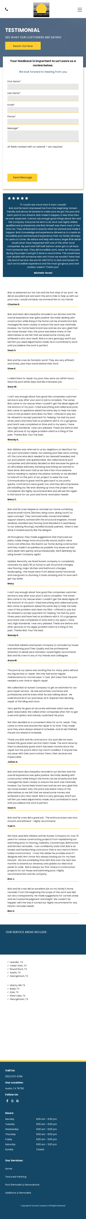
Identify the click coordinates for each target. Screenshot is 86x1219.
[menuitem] (43, 1169)
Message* (13, 128)
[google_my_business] (17, 1101)
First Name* (14, 81)
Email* (11, 104)
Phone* (11, 116)
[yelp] (12, 1101)
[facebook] (7, 1101)
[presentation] (19, 160)
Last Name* (13, 93)
